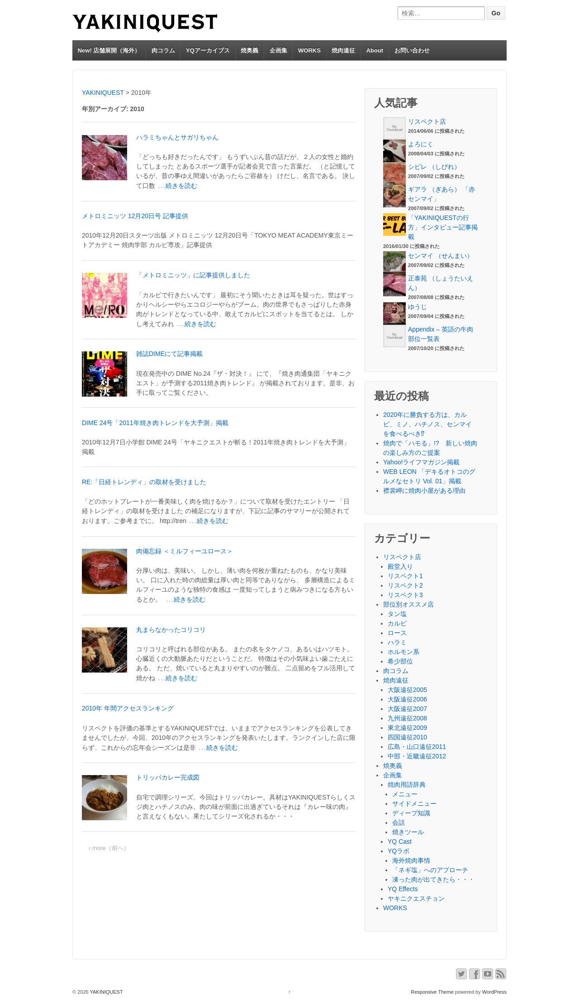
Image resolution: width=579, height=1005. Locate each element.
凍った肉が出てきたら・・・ (433, 879)
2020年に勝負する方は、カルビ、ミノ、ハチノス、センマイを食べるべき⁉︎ (427, 424)
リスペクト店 (427, 121)
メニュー (405, 794)
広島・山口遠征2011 (417, 746)
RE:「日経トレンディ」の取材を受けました (144, 482)
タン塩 (397, 613)
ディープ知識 (411, 813)
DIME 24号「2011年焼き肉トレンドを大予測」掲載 (155, 422)
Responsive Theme (432, 992)
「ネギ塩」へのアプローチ (430, 870)
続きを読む (181, 185)
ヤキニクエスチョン (416, 898)
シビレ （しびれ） (434, 166)
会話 (398, 822)
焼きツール (408, 832)
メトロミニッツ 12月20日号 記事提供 (135, 216)
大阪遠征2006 (407, 699)
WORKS (309, 50)
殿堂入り (400, 566)
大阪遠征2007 (407, 708)
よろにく (420, 144)
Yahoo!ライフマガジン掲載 (421, 462)
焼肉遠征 (343, 50)
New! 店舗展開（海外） (109, 50)
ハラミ (397, 642)
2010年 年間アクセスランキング (128, 708)
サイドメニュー (414, 803)
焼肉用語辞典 (407, 784)
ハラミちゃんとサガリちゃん (177, 137)
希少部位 (400, 661)
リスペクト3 (405, 594)
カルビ (397, 623)
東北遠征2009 (407, 727)
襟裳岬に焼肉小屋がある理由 (424, 490)
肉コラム (163, 50)
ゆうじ (417, 306)
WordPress (494, 992)
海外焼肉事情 (411, 860)
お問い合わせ (412, 50)
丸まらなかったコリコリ (171, 629)
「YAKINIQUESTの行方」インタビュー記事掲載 (443, 227)
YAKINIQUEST (106, 992)
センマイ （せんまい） (440, 255)
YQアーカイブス (208, 50)
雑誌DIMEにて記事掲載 (169, 353)
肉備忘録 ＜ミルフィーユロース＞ (184, 551)
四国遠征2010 (407, 737)
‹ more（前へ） (109, 848)
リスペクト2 (405, 585)
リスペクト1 (405, 576)
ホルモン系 (403, 651)
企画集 (278, 50)
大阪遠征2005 (407, 689)
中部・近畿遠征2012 (417, 756)
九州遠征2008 (407, 718)
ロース (397, 632)
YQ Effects (403, 889)
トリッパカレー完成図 (167, 777)
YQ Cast (400, 841)
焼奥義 (249, 50)
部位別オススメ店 (408, 604)
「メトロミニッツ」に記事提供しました (193, 275)
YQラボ (398, 851)
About (375, 50)
